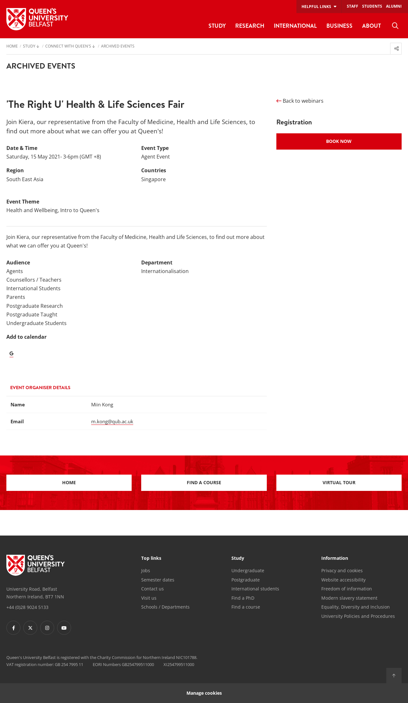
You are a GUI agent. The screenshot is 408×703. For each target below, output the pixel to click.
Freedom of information (346, 589)
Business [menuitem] (339, 26)
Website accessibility (343, 580)
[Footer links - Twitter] (30, 628)
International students (255, 589)
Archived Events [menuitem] (118, 46)
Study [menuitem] (217, 26)
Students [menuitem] (372, 6)
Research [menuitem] (249, 26)
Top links (151, 558)
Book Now (339, 141)
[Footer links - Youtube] (64, 628)
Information (334, 558)
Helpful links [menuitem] (316, 6)
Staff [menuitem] (352, 6)
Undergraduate (247, 570)
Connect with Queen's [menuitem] (68, 46)
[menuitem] (395, 25)
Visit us (149, 598)
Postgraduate (245, 580)
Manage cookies (204, 693)
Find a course (204, 482)
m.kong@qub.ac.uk (112, 421)
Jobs (145, 570)
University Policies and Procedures (358, 616)
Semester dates (157, 580)
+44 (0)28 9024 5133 (27, 607)
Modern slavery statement (349, 598)
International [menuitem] (295, 26)
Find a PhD (242, 598)
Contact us (152, 589)
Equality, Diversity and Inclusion (355, 607)
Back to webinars (300, 100)
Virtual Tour (339, 482)
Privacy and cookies (342, 570)
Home (69, 482)
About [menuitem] (371, 26)
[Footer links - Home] (35, 565)
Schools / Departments (165, 607)
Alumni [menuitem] (394, 6)
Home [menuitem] (12, 46)
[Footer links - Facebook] (13, 628)
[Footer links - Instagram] (47, 628)
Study (237, 558)
